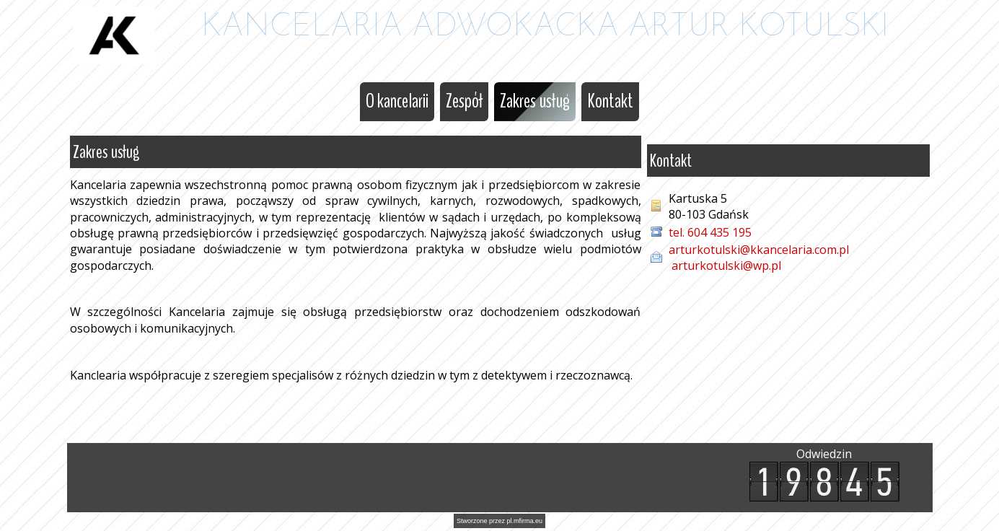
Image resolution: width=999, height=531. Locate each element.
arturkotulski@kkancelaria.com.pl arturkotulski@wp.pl (759, 257)
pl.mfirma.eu (525, 521)
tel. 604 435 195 (711, 232)
